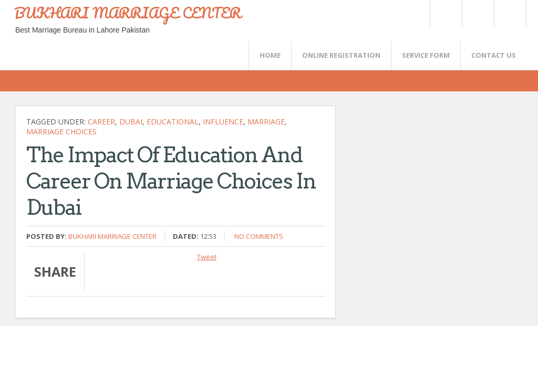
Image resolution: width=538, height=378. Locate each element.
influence (223, 122)
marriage (266, 122)
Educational (173, 122)
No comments (258, 236)
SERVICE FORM (426, 55)
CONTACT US (493, 55)
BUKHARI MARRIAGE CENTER (127, 12)
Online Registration (341, 55)
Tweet (206, 256)
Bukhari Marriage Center (112, 236)
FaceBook (508, 14)
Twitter (445, 14)
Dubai (130, 122)
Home (270, 55)
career (101, 122)
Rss (477, 14)
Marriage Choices (61, 131)
